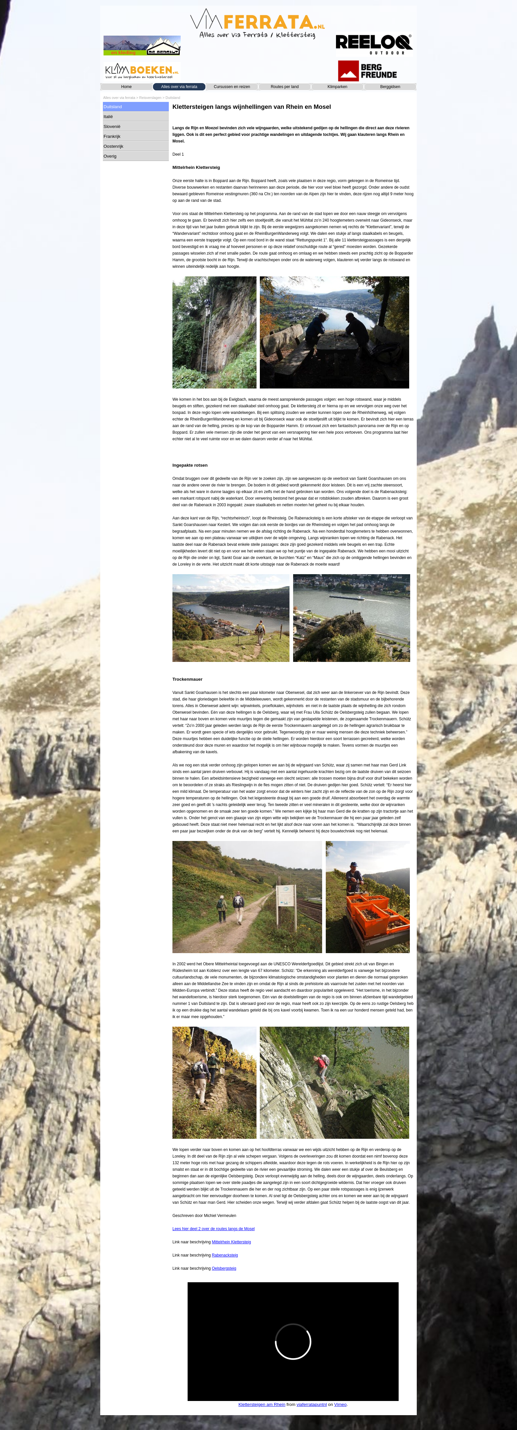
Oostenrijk (113, 146)
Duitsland (173, 98)
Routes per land (285, 86)
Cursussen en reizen (232, 86)
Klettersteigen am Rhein (261, 1404)
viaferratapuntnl (311, 1404)
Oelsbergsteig (224, 1268)
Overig (110, 156)
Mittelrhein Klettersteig (231, 1242)
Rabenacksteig (225, 1255)
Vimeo (340, 1404)
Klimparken (337, 86)
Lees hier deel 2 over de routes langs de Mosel (213, 1229)
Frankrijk (112, 136)
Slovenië (112, 126)
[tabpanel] (293, 690)
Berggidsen (390, 86)
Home (126, 86)
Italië (108, 116)
